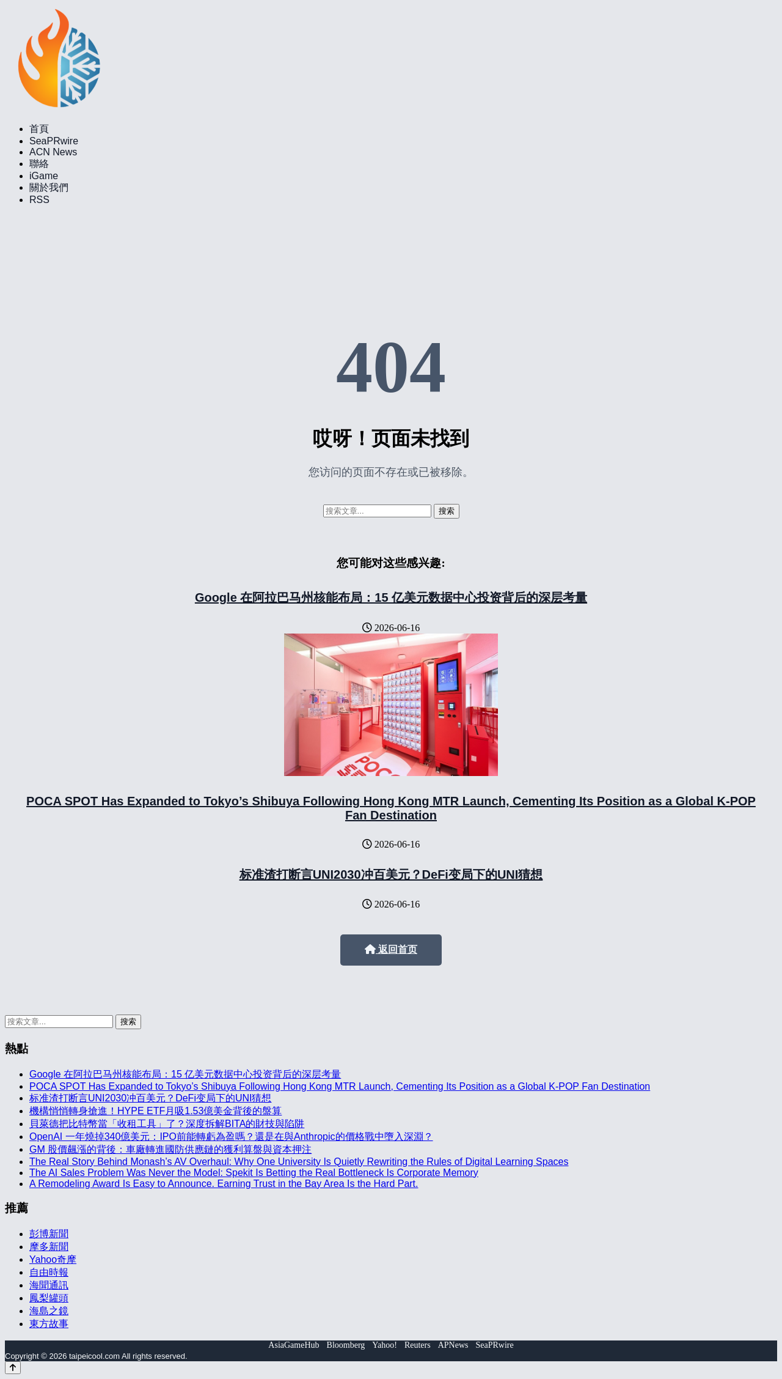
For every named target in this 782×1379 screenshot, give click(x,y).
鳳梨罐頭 (48, 1298)
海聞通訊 (48, 1285)
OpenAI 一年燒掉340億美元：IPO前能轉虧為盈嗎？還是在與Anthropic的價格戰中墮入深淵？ (231, 1136)
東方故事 (48, 1323)
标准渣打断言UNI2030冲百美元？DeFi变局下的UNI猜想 (391, 874)
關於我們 (48, 187)
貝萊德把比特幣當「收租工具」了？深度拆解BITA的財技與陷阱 (166, 1123)
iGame (43, 176)
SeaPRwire (53, 141)
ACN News (53, 152)
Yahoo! (384, 1345)
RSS (39, 199)
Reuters (417, 1345)
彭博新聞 (48, 1234)
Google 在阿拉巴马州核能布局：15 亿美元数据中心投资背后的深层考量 (391, 597)
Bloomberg (346, 1345)
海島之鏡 (48, 1311)
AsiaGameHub (293, 1345)
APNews (453, 1345)
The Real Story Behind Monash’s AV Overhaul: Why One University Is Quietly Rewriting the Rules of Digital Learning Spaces (298, 1161)
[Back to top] (13, 1367)
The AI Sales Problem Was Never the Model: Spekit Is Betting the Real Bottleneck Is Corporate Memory (253, 1172)
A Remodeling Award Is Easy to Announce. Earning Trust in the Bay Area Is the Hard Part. (223, 1183)
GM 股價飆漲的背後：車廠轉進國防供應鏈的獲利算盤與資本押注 (170, 1149)
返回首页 (391, 949)
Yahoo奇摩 (52, 1259)
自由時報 (48, 1272)
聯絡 (39, 163)
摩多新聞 (48, 1246)
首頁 (39, 129)
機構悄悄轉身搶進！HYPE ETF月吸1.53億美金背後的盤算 (155, 1111)
